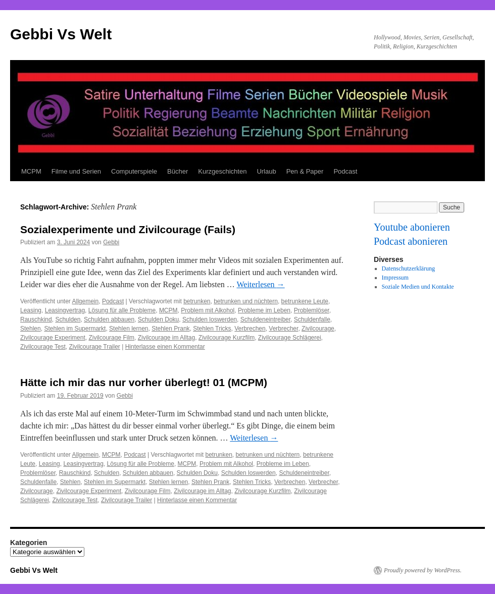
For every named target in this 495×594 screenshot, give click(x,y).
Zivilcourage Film (111, 337)
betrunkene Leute (304, 301)
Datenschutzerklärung (408, 268)
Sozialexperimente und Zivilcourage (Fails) (127, 229)
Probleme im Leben (264, 310)
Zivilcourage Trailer (94, 346)
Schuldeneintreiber (265, 319)
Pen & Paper (305, 171)
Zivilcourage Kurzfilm (227, 337)
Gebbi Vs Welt (61, 34)
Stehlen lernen (128, 328)
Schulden (67, 319)
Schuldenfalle (312, 319)
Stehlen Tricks (212, 328)
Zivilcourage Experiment (52, 337)
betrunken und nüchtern (246, 301)
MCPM (31, 171)
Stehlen (30, 328)
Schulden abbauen (109, 319)
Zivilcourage (318, 328)
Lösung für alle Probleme (122, 310)
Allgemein (85, 301)
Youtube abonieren (412, 227)
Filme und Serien (76, 171)
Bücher (177, 171)
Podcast (345, 171)
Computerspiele (134, 171)
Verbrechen (249, 328)
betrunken (196, 301)
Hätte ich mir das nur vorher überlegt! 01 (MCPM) (143, 382)
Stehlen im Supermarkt (75, 328)
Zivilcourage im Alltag (166, 337)
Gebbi (111, 242)
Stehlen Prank (170, 328)
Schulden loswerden (209, 319)
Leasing (30, 310)
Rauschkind (36, 319)
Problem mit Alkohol (207, 310)
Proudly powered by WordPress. (423, 570)
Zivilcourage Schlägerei (289, 337)
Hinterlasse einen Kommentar (165, 346)
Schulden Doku (158, 319)
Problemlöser (311, 310)
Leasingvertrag (65, 310)
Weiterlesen (260, 284)
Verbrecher (283, 328)
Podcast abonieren (411, 241)
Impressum (395, 277)
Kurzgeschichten (222, 171)
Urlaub (266, 171)
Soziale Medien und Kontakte (418, 286)
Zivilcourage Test (43, 346)
